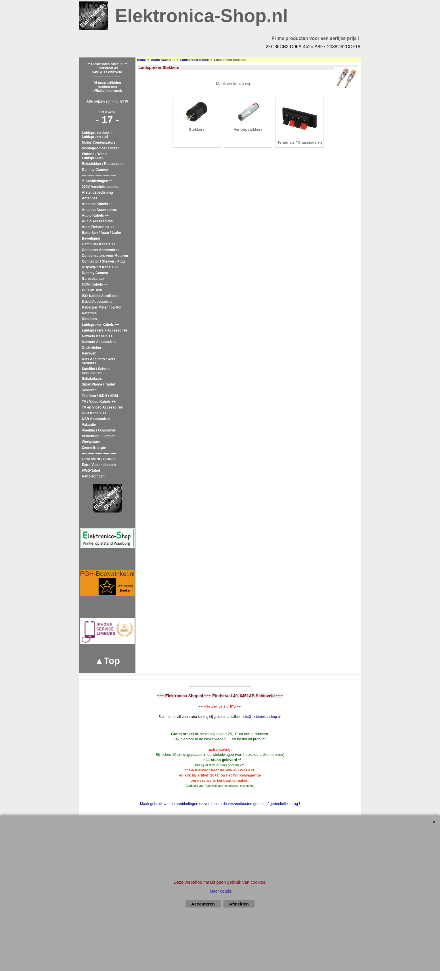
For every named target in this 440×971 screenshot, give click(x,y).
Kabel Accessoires (97, 302)
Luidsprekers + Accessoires (105, 330)
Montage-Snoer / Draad (101, 148)
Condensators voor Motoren (105, 256)
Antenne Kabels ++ (97, 204)
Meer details (221, 891)
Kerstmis (89, 313)
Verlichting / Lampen (99, 436)
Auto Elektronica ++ (98, 227)
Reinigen (89, 353)
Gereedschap (93, 279)
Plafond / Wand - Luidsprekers (95, 156)
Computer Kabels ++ (99, 244)
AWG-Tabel (91, 471)
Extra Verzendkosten (99, 465)
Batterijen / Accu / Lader (101, 233)
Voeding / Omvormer (99, 430)
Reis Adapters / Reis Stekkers (98, 361)
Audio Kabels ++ (95, 215)
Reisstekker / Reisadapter (103, 164)
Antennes (90, 198)
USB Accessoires (96, 419)
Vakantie (89, 425)
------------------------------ (99, 175)
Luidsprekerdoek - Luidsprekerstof (97, 135)
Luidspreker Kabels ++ (100, 325)
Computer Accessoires (100, 250)
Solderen (89, 390)
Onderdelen (91, 348)
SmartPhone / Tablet (98, 384)
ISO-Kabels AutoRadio (100, 296)
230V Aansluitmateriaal (101, 187)
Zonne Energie (94, 448)
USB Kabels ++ (94, 413)
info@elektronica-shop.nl (261, 717)
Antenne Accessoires (99, 210)
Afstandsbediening (97, 192)
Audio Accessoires (97, 221)
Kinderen (89, 319)
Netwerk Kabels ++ (97, 336)
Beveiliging (91, 238)
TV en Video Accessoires (102, 407)
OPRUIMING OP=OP (98, 459)
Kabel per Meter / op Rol (101, 307)
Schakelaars (92, 379)
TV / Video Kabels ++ (99, 402)
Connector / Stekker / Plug (103, 261)
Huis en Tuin (92, 290)
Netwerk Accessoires (99, 342)
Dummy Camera (95, 169)
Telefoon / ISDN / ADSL (100, 396)
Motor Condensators (99, 142)
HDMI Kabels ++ (95, 284)
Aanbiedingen (93, 476)
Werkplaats (91, 442)
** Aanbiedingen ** (97, 181)
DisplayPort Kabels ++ (100, 267)
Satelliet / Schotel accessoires (96, 371)
